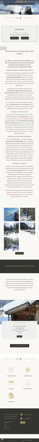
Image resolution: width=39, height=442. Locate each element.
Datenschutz (6, 428)
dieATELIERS (13, 418)
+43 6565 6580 (26, 418)
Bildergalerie (14, 38)
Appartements (27, 389)
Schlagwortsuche (7, 422)
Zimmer (11, 389)
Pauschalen (25, 38)
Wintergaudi (28, 376)
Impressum (6, 426)
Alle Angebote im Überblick (19, 346)
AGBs (5, 424)
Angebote (11, 401)
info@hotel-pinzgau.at (28, 414)
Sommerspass (11, 376)
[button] (2, 439)
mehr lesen (19, 336)
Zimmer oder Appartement (13, 194)
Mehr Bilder (19, 253)
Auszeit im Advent (19, 323)
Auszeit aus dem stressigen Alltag (21, 119)
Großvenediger (10, 154)
